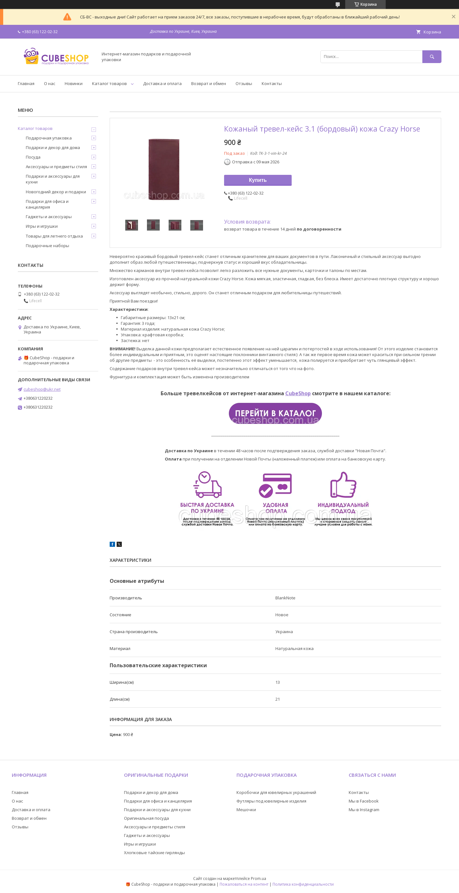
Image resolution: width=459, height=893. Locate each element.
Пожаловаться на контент (244, 884)
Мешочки (246, 809)
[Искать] (431, 56)
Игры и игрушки (42, 226)
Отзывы (244, 83)
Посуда (33, 157)
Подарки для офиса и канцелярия (47, 204)
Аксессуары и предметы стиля (56, 166)
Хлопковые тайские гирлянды (154, 852)
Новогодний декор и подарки (56, 192)
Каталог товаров (109, 83)
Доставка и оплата (162, 83)
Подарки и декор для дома (53, 147)
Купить (258, 180)
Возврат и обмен (208, 83)
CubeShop (298, 393)
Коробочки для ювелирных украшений (276, 792)
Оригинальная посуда (146, 818)
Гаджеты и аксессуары (49, 216)
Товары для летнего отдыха (54, 236)
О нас (49, 83)
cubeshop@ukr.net (42, 389)
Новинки (74, 83)
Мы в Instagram (364, 809)
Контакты (272, 83)
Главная (26, 83)
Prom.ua (258, 878)
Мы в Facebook (364, 801)
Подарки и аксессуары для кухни (53, 179)
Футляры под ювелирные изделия (271, 801)
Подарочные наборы (47, 245)
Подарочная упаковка (49, 138)
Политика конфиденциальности (303, 884)
